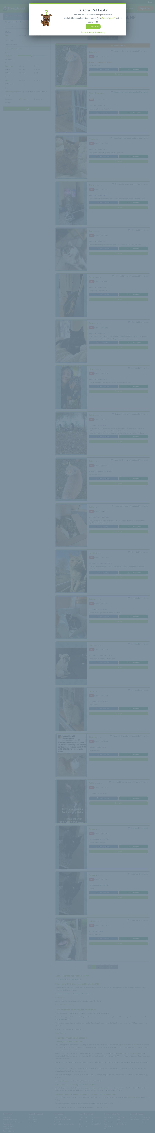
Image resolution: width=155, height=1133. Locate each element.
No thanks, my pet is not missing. (93, 32)
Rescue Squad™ (108, 18)
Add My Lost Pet (93, 27)
